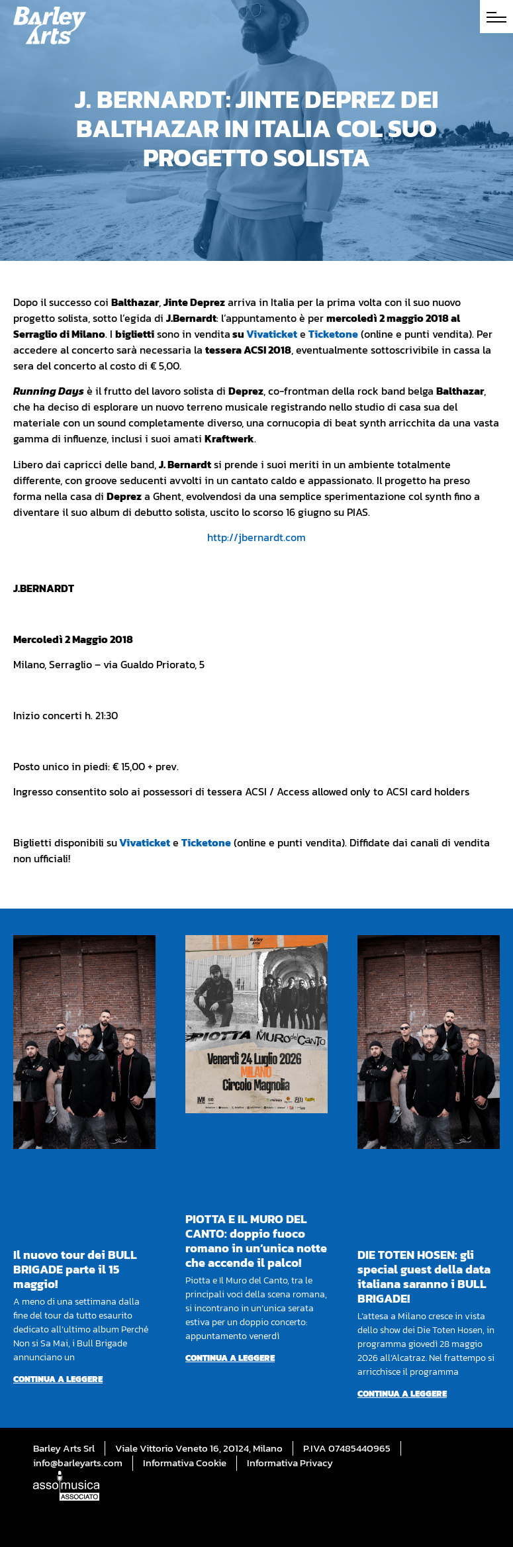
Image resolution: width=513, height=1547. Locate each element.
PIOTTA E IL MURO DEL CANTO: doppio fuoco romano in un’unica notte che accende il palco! (256, 1241)
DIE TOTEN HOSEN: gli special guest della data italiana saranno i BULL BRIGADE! (423, 1276)
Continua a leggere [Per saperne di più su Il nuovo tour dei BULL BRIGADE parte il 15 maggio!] (58, 1379)
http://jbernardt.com (256, 537)
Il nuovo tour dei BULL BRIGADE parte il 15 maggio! (75, 1269)
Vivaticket (271, 334)
